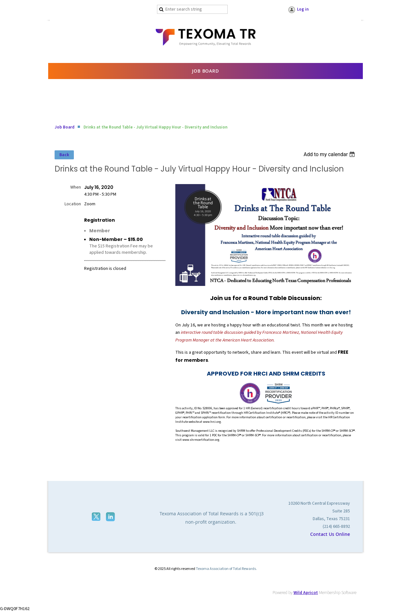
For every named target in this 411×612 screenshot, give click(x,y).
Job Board (64, 127)
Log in (303, 9)
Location (73, 204)
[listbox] (329, 154)
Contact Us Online (330, 534)
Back (64, 155)
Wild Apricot (305, 593)
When (75, 187)
